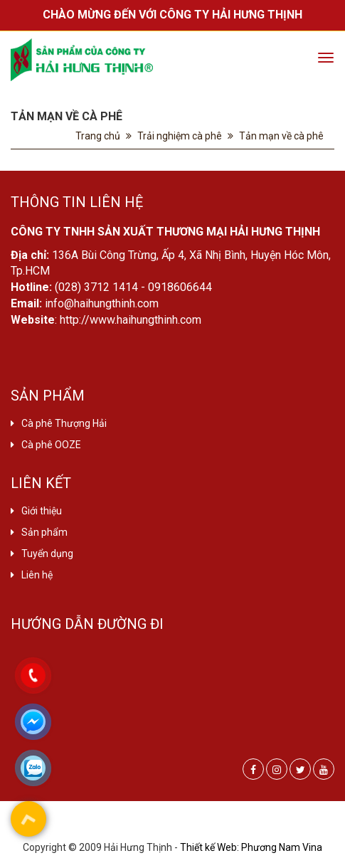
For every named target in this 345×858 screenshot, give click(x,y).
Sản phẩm (44, 532)
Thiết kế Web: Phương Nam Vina (251, 847)
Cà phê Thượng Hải (64, 423)
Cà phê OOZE (51, 444)
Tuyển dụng (47, 553)
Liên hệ (37, 575)
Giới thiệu (41, 511)
